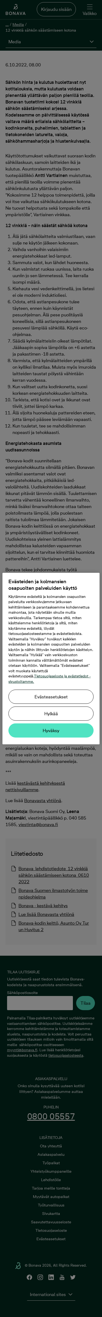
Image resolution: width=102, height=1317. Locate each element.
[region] (50, 658)
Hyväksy (51, 730)
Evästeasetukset (51, 696)
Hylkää (51, 713)
